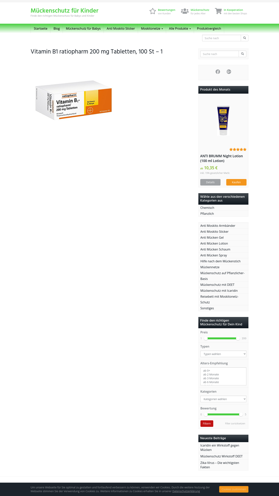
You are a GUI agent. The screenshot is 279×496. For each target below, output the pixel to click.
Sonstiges (207, 308)
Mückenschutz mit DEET (217, 285)
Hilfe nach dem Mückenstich (220, 261)
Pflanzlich (207, 214)
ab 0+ (223, 371)
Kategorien (208, 391)
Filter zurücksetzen (235, 423)
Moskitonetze (152, 28)
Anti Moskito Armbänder (217, 226)
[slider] (206, 338)
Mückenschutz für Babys (83, 28)
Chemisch (207, 208)
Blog (57, 28)
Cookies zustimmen (234, 489)
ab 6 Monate (223, 382)
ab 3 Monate (223, 378)
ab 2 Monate (223, 374)
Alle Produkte (180, 28)
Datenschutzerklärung (186, 491)
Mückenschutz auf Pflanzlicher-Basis (222, 276)
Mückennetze (210, 267)
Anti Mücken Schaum (215, 249)
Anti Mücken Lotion (214, 243)
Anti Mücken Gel (212, 237)
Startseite (40, 28)
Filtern (207, 423)
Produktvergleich (209, 28)
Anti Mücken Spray (213, 255)
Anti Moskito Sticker (121, 28)
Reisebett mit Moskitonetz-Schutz (219, 299)
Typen (204, 346)
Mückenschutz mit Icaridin (219, 291)
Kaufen (236, 182)
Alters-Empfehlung (214, 363)
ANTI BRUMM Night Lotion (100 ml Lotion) (221, 158)
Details (210, 182)
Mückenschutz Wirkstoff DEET (221, 456)
